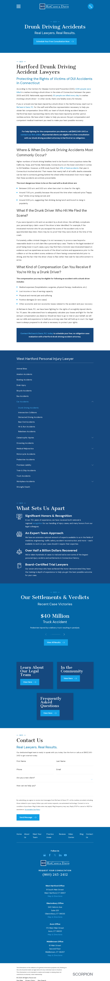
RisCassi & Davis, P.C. (25, 107)
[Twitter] (55, 857)
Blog (81, 836)
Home (19, 836)
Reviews (62, 836)
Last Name (60, 762)
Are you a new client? (26, 779)
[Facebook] (49, 857)
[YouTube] (65, 857)
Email (58, 770)
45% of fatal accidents (69, 168)
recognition (37, 523)
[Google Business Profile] (44, 857)
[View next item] (65, 634)
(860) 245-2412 (55, 876)
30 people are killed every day (66, 95)
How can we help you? (26, 787)
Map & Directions (55, 898)
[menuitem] (55, 368)
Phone (19, 770)
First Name (21, 762)
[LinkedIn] (60, 857)
